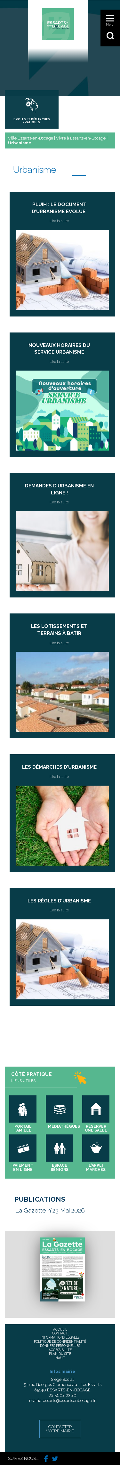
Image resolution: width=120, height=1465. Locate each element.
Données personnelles (60, 1346)
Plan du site (60, 1354)
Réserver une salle (96, 1128)
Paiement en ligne (22, 1167)
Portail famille (23, 1128)
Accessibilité (60, 1350)
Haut (60, 1358)
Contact (60, 1333)
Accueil (60, 1329)
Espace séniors (59, 1167)
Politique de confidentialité (60, 1341)
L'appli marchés (96, 1167)
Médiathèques (64, 1126)
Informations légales (60, 1337)
